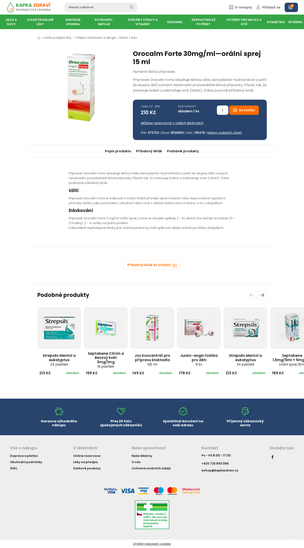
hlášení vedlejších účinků (224, 133)
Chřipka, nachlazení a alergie (95, 38)
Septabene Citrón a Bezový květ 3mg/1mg (106, 360)
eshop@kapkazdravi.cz (219, 470)
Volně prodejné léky (58, 38)
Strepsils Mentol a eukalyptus (59, 359)
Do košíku (244, 110)
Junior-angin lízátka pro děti (199, 359)
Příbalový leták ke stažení (152, 265)
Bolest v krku (128, 38)
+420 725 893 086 (215, 463)
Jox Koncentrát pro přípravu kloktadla (152, 359)
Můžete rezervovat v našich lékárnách (172, 123)
